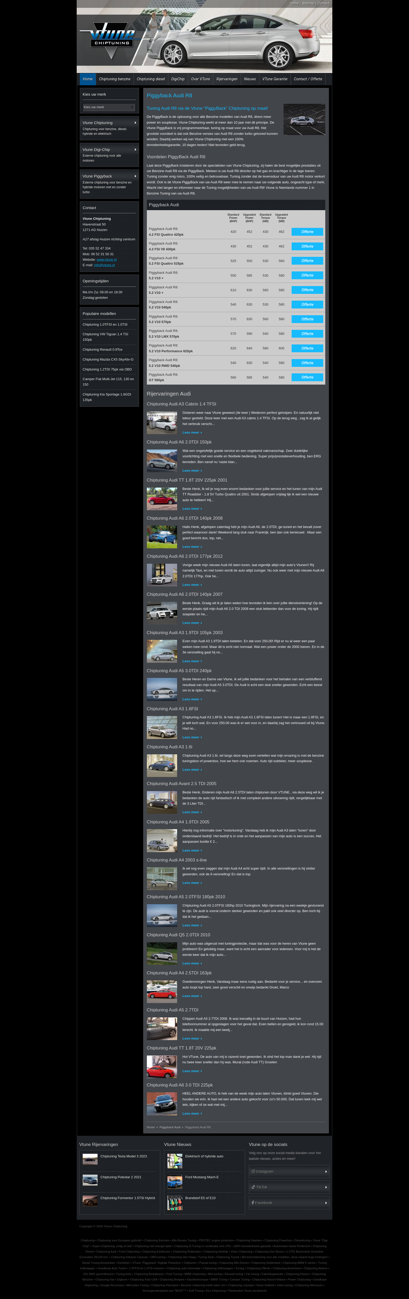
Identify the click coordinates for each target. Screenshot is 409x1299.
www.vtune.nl (107, 260)
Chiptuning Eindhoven (156, 1251)
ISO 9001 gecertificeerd (98, 1274)
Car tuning (252, 1274)
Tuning (240, 1268)
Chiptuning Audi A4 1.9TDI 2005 (178, 822)
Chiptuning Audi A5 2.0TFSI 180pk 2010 (186, 896)
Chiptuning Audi (106, 1251)
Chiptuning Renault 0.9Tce (103, 349)
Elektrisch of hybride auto (204, 1156)
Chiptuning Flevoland (164, 1285)
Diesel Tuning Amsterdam (98, 1262)
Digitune (122, 1279)
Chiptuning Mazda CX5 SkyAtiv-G (108, 359)
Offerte (308, 231)
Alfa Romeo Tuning (184, 1240)
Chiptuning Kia (104, 1279)
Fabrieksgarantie (272, 1274)
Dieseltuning (302, 1240)
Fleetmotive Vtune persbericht (247, 1290)
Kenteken (124, 1262)
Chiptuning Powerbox (278, 1240)
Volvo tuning (285, 1285)
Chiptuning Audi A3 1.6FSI (172, 708)
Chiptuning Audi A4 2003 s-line (177, 860)
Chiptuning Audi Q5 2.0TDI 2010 (178, 934)
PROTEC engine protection (216, 1240)
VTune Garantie (274, 79)
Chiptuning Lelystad (241, 1285)
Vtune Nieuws (177, 1144)
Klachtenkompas (197, 1279)
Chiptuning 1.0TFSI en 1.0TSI (105, 324)
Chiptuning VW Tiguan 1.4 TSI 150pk (105, 337)
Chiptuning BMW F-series (299, 1262)
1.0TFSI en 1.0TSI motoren (146, 1268)
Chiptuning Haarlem (249, 1240)
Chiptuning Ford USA (143, 1279)
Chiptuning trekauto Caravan (129, 1257)
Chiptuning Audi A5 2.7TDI (173, 1009)
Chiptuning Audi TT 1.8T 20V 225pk (181, 1048)
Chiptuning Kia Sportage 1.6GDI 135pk (107, 397)
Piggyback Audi (170, 1127)
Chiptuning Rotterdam (187, 1251)
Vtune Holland (265, 1285)
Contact (323, 3)
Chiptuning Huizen (297, 1274)
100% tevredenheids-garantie (252, 1246)
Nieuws (250, 79)
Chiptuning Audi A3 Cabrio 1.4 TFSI (181, 404)
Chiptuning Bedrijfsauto (149, 1274)
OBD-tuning (158, 1257)
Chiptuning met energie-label (153, 1246)
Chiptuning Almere (315, 1268)
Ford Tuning (174, 1274)
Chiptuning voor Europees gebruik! (119, 1240)
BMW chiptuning (194, 1274)
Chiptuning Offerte (258, 1268)
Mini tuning (215, 1274)
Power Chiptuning (299, 1279)
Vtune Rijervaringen (98, 1144)
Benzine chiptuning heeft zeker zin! (203, 1285)
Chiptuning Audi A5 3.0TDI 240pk (179, 670)
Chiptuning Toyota (227, 1257)
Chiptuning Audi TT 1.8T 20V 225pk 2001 (187, 480)
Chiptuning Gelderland (265, 1262)
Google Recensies (112, 1285)
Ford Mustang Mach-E (202, 1177)
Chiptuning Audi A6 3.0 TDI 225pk (180, 1085)
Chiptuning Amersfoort (287, 1268)
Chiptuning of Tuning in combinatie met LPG (202, 1246)
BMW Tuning (219, 1279)
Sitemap (308, 3)
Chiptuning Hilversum (309, 1285)
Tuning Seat (206, 1257)
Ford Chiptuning (129, 1251)
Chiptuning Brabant (172, 1279)
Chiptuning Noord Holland (268, 1279)
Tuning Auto (123, 1274)
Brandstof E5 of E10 (200, 1198)
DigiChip (178, 79)
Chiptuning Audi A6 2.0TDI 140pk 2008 (185, 518)
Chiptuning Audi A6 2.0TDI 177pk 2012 (185, 556)
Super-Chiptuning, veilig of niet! (112, 1246)
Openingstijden (96, 281)
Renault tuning (234, 1274)
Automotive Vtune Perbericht (291, 1246)
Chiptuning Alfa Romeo (234, 1262)
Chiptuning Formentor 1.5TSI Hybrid (127, 1198)
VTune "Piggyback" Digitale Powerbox (157, 1262)
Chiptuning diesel (151, 79)
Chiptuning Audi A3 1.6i (170, 746)
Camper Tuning (240, 1279)
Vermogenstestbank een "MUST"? (164, 1290)
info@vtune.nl (104, 265)
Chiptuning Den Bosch (269, 1251)
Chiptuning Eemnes (156, 1240)
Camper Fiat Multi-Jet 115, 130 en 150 (108, 381)
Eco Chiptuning (216, 1290)
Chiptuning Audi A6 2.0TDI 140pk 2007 (185, 594)
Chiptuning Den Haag (182, 1257)
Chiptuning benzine (114, 79)
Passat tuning (208, 1262)
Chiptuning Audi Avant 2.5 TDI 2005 (181, 783)
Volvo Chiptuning (241, 1251)
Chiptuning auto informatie (183, 1268)
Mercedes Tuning (138, 1285)
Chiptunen (190, 1262)
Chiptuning (88, 1240)
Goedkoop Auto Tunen (112, 1268)
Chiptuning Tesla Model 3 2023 (123, 1156)
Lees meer (191, 432)
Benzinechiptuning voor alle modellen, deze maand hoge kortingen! (285, 1257)
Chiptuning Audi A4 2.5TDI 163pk (179, 972)
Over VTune (200, 79)
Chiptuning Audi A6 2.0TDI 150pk (179, 442)
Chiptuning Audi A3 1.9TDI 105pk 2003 (185, 632)
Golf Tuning (196, 1290)
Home (294, 3)
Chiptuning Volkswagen (218, 1268)
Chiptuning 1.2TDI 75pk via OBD (107, 369)
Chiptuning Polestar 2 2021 (120, 1177)
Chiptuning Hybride (216, 1251)
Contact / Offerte (308, 79)
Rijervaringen (227, 79)
